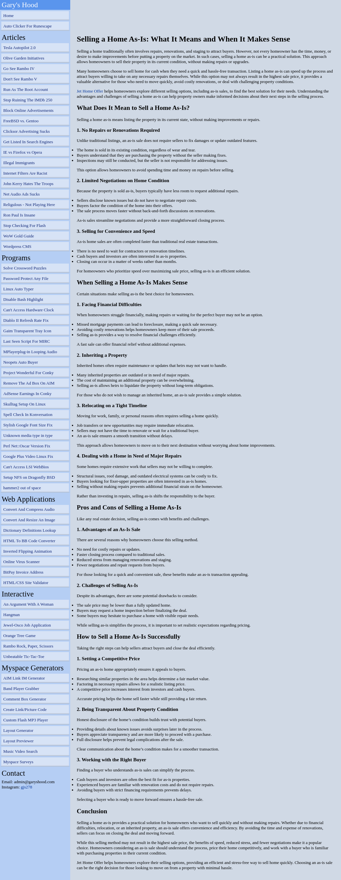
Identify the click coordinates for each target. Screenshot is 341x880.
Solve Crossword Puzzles (24, 268)
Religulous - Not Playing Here (29, 204)
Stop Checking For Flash (24, 225)
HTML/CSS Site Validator (25, 582)
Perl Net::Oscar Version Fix (26, 445)
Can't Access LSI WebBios (26, 466)
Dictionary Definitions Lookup (29, 530)
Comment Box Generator (24, 699)
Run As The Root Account (25, 89)
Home (8, 15)
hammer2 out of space (22, 487)
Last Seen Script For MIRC (26, 341)
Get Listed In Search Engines (28, 141)
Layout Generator (18, 730)
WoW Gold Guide (18, 235)
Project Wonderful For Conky (28, 372)
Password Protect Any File (25, 278)
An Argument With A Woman (28, 604)
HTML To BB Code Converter (29, 540)
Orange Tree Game (19, 635)
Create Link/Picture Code (25, 709)
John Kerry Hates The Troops (28, 183)
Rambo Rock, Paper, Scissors (28, 646)
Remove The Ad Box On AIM (29, 383)
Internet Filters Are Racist (25, 173)
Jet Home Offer (90, 91)
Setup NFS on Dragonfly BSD (29, 477)
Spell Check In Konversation (28, 414)
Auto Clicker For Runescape (27, 26)
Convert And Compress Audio (29, 509)
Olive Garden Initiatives (23, 58)
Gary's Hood (20, 5)
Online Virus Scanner (21, 561)
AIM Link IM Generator (24, 678)
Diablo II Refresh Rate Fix (26, 320)
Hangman (11, 614)
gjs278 (26, 787)
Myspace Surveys (18, 761)
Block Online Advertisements (28, 110)
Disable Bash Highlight (23, 299)
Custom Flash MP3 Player (25, 719)
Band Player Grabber (21, 688)
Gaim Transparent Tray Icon (27, 330)
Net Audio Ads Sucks (21, 194)
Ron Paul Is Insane (19, 215)
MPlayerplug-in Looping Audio (30, 351)
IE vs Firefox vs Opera (22, 152)
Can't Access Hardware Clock (28, 309)
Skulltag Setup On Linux (24, 404)
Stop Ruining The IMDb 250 (27, 99)
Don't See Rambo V (20, 79)
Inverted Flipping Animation (27, 551)
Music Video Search (20, 751)
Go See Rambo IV (19, 68)
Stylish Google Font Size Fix (28, 425)
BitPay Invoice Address (23, 572)
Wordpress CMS (17, 246)
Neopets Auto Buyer (20, 362)
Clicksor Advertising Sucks (26, 131)
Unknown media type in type (28, 435)
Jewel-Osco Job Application (27, 625)
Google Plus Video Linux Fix (28, 456)
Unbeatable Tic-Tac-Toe (23, 656)
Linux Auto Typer (18, 288)
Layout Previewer (18, 740)
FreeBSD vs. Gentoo (21, 120)
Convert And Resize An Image (29, 519)
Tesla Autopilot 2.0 (19, 47)
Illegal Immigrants (19, 162)
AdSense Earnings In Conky (27, 393)
